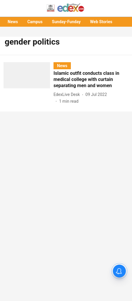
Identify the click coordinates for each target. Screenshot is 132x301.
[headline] (91, 79)
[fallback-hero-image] (29, 83)
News (13, 21)
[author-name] (68, 95)
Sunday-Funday (66, 21)
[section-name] (62, 65)
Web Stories (101, 21)
